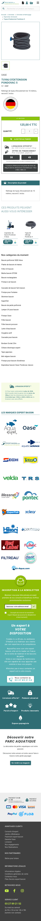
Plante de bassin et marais (11, 265)
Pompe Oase (6, 316)
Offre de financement (24, 152)
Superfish (5, 301)
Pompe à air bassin (8, 282)
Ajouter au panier (20, 139)
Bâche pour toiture (12, 858)
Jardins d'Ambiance (12, 834)
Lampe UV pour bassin (10, 310)
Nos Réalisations (11, 847)
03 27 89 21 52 (13, 903)
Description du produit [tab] (15, 183)
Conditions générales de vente (16, 874)
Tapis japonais (6, 352)
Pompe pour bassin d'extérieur (13, 361)
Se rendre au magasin (20, 763)
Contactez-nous (11, 877)
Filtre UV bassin (7, 269)
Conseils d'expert (11, 832)
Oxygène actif (6, 333)
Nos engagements (12, 845)
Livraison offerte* (24, 147)
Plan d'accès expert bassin (15, 879)
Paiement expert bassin (14, 837)
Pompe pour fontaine (9, 292)
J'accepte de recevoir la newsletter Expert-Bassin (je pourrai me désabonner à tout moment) (22, 615)
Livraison (8, 842)
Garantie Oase (10, 839)
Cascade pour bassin (9, 337)
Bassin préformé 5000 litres (12, 260)
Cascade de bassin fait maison (13, 288)
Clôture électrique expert (10, 348)
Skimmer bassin (7, 297)
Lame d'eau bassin (8, 329)
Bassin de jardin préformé (11, 305)
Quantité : (8, 131)
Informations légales (13, 871)
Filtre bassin (6, 320)
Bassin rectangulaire (9, 278)
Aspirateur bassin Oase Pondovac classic (17, 365)
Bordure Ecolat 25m (8, 343)
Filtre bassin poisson (9, 324)
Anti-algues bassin (8, 356)
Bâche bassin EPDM (9, 273)
